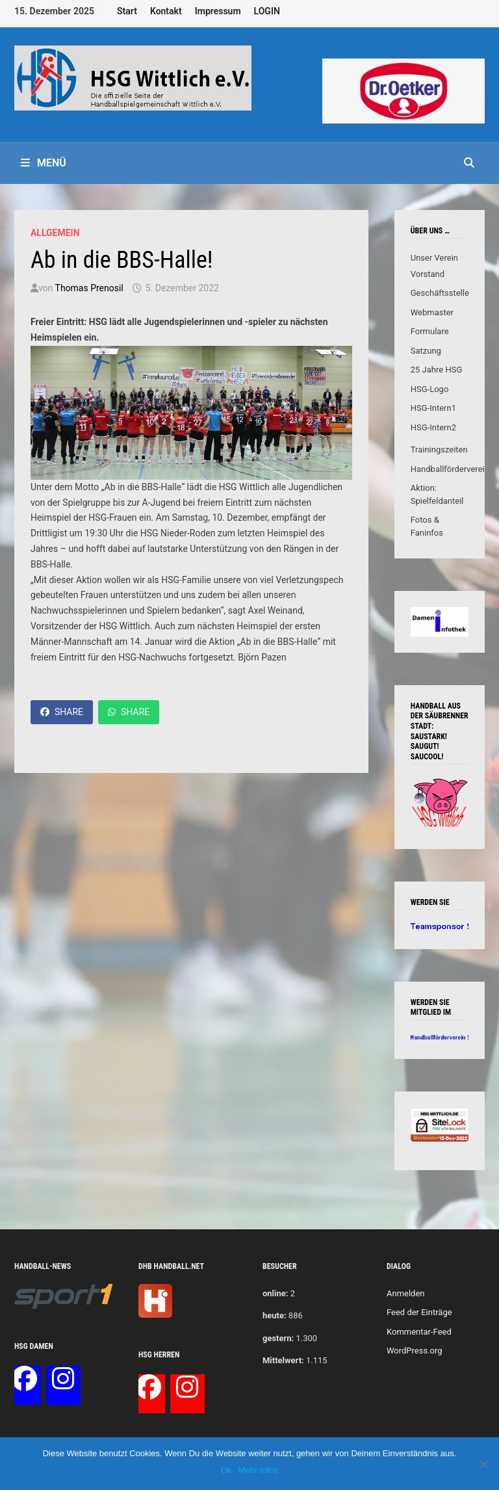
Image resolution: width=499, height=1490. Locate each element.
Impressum (218, 11)
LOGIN (267, 11)
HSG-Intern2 (433, 427)
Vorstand (427, 274)
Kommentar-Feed (419, 1332)
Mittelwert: (283, 1360)
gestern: (278, 1338)
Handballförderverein (450, 469)
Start (127, 11)
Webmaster (432, 312)
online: (275, 1293)
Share (61, 712)
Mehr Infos (258, 1470)
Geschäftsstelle (440, 293)
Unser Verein (434, 258)
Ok (226, 1470)
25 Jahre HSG (437, 369)
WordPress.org (414, 1350)
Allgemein (55, 233)
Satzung (426, 351)
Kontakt (166, 11)
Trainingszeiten (439, 449)
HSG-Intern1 (433, 408)
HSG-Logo (430, 389)
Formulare (430, 331)
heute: (274, 1315)
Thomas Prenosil (89, 288)
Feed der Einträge (419, 1312)
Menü (43, 163)
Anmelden (406, 1293)
